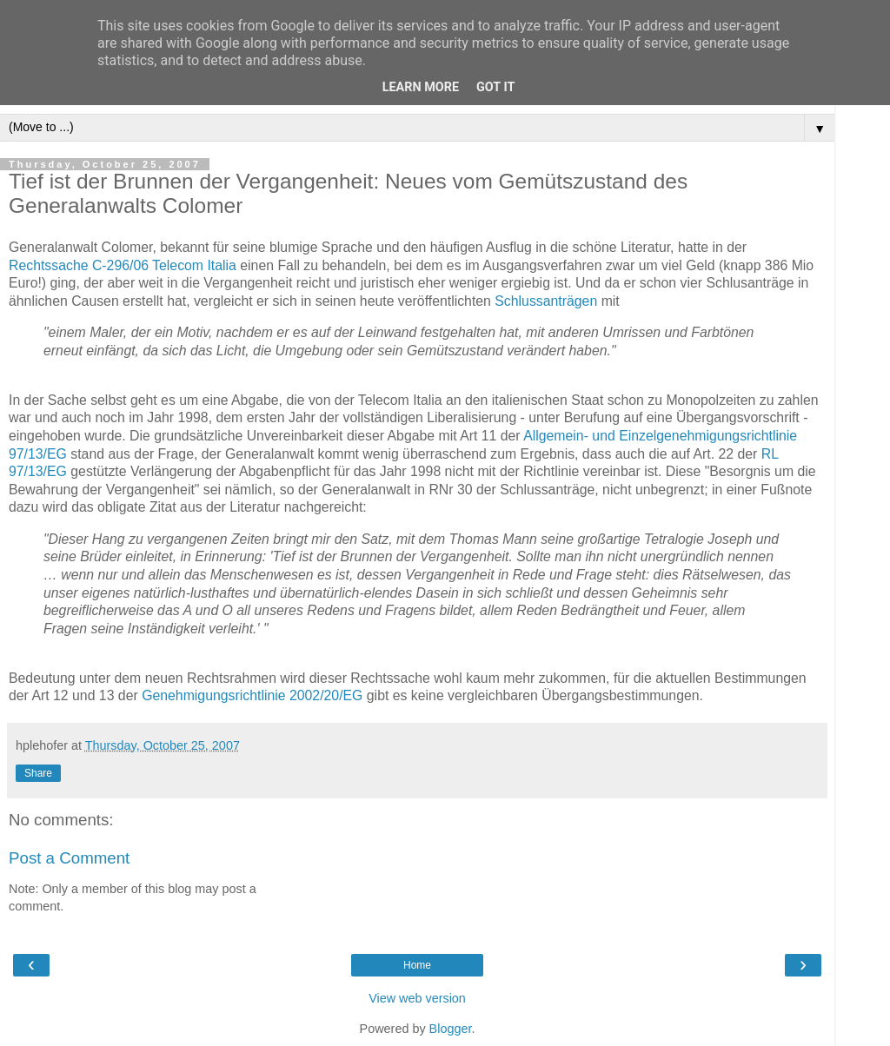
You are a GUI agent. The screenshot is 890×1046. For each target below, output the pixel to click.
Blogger (450, 1029)
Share (38, 773)
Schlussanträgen (546, 301)
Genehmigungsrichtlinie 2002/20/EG (252, 695)
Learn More (420, 87)
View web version (417, 998)
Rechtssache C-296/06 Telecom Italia (122, 265)
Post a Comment (69, 858)
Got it (495, 87)
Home (417, 965)
